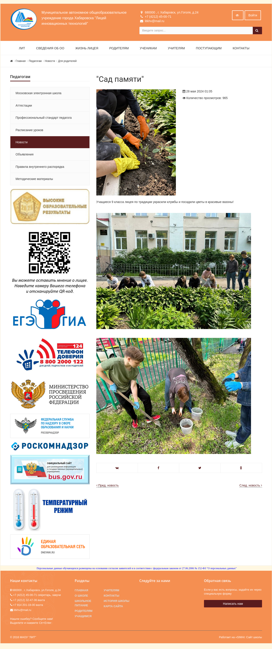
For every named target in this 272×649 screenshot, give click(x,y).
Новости (50, 61)
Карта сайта (113, 607)
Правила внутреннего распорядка (40, 167)
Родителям (119, 49)
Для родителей (67, 61)
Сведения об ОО (50, 49)
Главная (21, 61)
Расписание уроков (29, 131)
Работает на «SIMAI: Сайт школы (240, 638)
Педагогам (35, 61)
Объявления (25, 155)
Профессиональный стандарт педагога (44, 118)
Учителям (176, 49)
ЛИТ (22, 49)
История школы (116, 602)
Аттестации (24, 106)
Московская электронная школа (38, 94)
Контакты (241, 49)
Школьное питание (83, 604)
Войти (252, 16)
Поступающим (209, 49)
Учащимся (83, 617)
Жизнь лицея (86, 49)
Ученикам (148, 49)
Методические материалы (34, 180)
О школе (81, 596)
